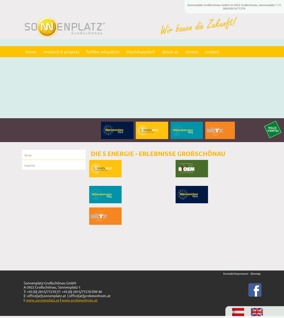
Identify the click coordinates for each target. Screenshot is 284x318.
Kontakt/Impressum (235, 273)
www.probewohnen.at (80, 300)
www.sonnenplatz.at (42, 300)
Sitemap (255, 273)
